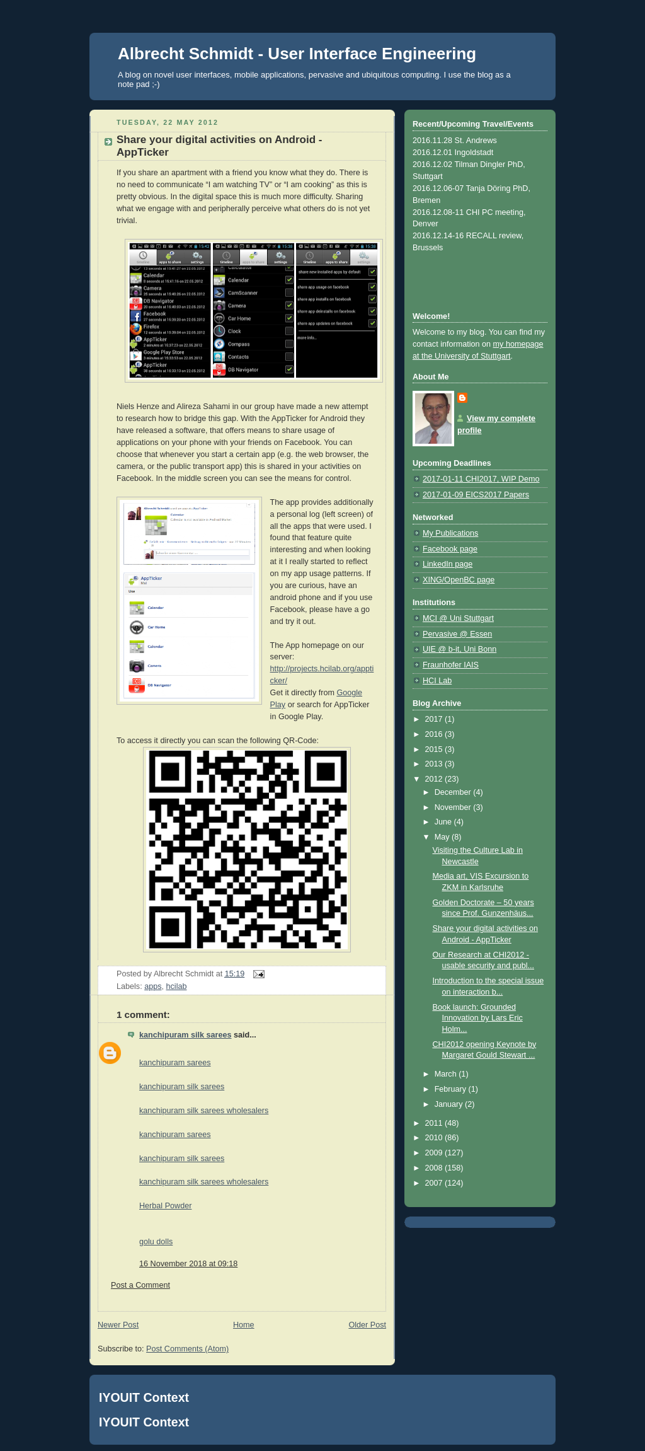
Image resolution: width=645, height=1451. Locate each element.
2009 (435, 1152)
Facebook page (450, 549)
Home (243, 1325)
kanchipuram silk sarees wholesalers (203, 1110)
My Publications (450, 533)
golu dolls (156, 1241)
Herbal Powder (165, 1205)
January (450, 1104)
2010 (435, 1137)
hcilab (176, 986)
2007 (435, 1183)
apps (152, 986)
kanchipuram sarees (175, 1062)
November (454, 807)
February (452, 1089)
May (443, 837)
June (444, 822)
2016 (435, 734)
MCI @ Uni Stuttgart (458, 618)
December (454, 792)
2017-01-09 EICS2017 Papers (476, 494)
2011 (435, 1123)
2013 (435, 764)
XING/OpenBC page (458, 579)
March (447, 1074)
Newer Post (118, 1325)
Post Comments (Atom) (187, 1348)
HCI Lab (437, 680)
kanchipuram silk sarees (185, 1035)
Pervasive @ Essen (457, 634)
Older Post (367, 1325)
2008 (435, 1168)
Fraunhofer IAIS (451, 665)
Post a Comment (140, 1285)
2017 (435, 719)
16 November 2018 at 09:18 (188, 1263)
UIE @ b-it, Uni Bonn (459, 649)
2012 (435, 779)
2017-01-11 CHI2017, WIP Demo (481, 479)
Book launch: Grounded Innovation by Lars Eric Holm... (478, 1018)
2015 (435, 749)
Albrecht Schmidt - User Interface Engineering (297, 53)
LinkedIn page (447, 564)
